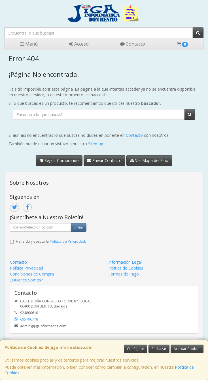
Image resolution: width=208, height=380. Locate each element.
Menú (29, 44)
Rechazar (159, 348)
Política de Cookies (125, 268)
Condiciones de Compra (32, 274)
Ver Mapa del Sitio (149, 160)
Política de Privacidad (67, 241)
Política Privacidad (26, 268)
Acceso (79, 44)
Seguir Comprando (59, 160)
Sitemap (95, 143)
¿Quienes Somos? (26, 280)
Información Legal (125, 262)
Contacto (132, 44)
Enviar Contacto (104, 160)
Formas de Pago (123, 274)
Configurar (135, 348)
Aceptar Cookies (187, 348)
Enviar (78, 227)
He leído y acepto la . (51, 241)
